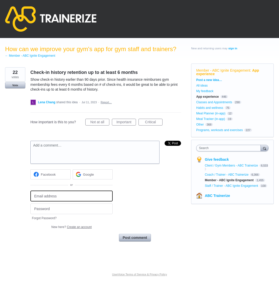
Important (126, 123)
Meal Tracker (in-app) (210, 119)
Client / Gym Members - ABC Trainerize (232, 165)
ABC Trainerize (217, 196)
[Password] (71, 208)
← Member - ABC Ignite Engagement (30, 55)
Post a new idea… (209, 80)
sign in (232, 48)
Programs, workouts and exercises (219, 130)
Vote (15, 85)
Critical (154, 123)
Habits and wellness (209, 108)
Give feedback (217, 159)
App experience (207, 96)
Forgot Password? (44, 218)
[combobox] (230, 148)
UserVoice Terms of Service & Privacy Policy (139, 274)
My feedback (204, 91)
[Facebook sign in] (50, 174)
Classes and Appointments (214, 102)
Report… (106, 102)
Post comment (135, 238)
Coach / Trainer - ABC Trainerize (227, 174)
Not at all (99, 123)
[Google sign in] (93, 174)
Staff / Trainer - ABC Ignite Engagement (232, 186)
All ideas (202, 85)
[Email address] (71, 196)
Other (200, 124)
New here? (71, 227)
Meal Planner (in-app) (210, 113)
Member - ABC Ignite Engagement (223, 70)
